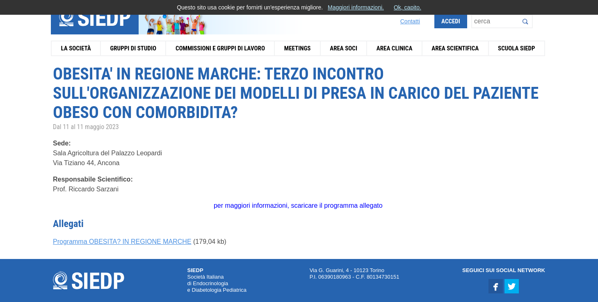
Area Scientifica (455, 48)
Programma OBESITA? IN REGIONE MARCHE (122, 241)
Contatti (410, 21)
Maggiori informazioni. (356, 7)
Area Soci (343, 48)
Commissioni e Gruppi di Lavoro (220, 48)
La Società (76, 48)
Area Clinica (395, 48)
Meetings (297, 48)
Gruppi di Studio (133, 48)
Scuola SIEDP (516, 48)
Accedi (450, 21)
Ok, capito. (407, 7)
